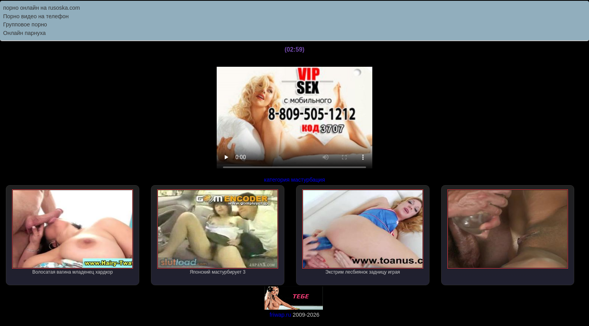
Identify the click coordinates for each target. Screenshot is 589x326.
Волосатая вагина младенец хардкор (72, 232)
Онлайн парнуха (24, 33)
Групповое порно (25, 24)
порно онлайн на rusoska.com (41, 8)
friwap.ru (280, 315)
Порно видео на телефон (35, 16)
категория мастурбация (294, 180)
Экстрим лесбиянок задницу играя (362, 232)
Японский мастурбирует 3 (217, 232)
